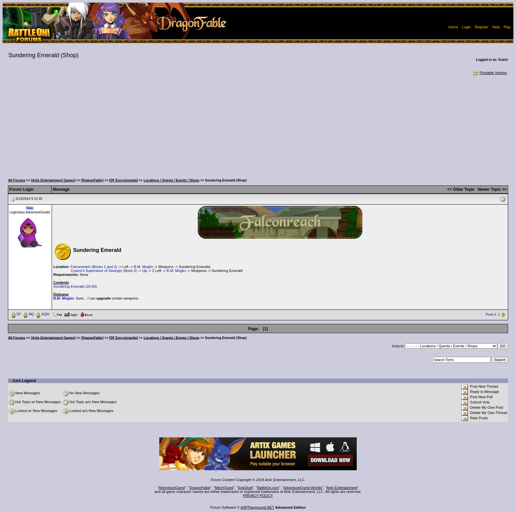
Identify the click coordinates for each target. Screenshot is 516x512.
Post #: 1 (493, 314)
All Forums (16, 180)
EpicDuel (245, 488)
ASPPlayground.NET (257, 507)
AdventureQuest (172, 488)
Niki (30, 208)
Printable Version (489, 73)
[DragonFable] (92, 180)
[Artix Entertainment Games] (53, 180)
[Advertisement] (258, 125)
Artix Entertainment (341, 488)
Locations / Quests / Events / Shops (171, 180)
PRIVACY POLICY (258, 496)
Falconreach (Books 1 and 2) (94, 267)
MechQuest (224, 488)
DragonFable (200, 488)
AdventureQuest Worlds (303, 488)
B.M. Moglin (143, 267)
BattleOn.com (268, 488)
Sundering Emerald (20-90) (75, 286)
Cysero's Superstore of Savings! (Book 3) (104, 271)
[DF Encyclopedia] (123, 180)
